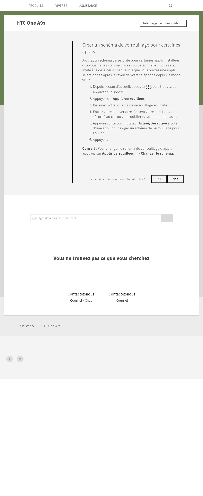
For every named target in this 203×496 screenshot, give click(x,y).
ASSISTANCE (94, 5)
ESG (152, 386)
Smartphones (57, 386)
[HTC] (11, 5)
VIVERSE (65, 5)
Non (159, 195)
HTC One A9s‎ (54, 346)
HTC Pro (86, 405)
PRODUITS (36, 5)
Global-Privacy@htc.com (177, 456)
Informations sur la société (169, 391)
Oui (158, 187)
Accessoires (56, 402)
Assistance (27, 346)
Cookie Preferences (164, 408)
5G (49, 391)
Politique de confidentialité (169, 402)
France (17, 395)
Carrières (155, 413)
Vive (50, 397)
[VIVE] (191, 5)
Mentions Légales (183, 446)
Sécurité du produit (163, 397)
